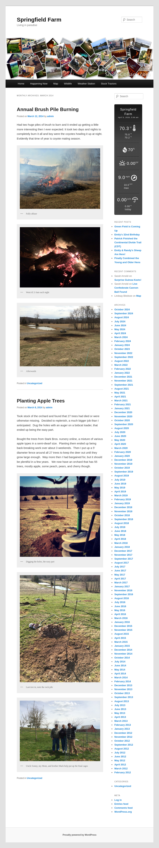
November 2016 (123, 590)
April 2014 (120, 673)
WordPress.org (123, 811)
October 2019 (122, 467)
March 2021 (121, 400)
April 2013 (120, 717)
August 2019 (121, 475)
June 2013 (120, 709)
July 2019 (119, 479)
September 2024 (123, 313)
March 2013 (121, 721)
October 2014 (122, 657)
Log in (118, 800)
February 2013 (122, 724)
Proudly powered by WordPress (79, 835)
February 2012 (122, 772)
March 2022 (121, 365)
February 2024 (122, 341)
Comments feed (123, 807)
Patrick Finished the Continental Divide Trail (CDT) (127, 242)
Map (55, 83)
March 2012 (121, 768)
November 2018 (123, 511)
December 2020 (123, 412)
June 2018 (120, 531)
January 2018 (122, 547)
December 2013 (123, 685)
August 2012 (121, 748)
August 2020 (121, 428)
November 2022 (123, 353)
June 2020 (120, 436)
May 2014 (119, 669)
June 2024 (120, 325)
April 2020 (120, 444)
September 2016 (123, 594)
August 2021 (121, 388)
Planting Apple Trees (41, 401)
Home (21, 83)
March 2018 (121, 543)
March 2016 (121, 618)
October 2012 (122, 740)
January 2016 (122, 622)
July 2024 (119, 321)
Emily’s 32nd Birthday (127, 234)
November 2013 (123, 689)
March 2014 (121, 677)
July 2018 (119, 527)
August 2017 (121, 562)
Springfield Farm (39, 19)
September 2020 (123, 424)
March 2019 (121, 495)
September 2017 (123, 558)
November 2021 (123, 380)
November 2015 (123, 630)
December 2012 (123, 733)
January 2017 (122, 586)
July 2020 (119, 432)
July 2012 (119, 752)
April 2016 (120, 614)
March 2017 (121, 582)
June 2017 (120, 570)
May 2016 (119, 610)
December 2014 (123, 649)
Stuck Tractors (108, 83)
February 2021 (122, 404)
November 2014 (123, 653)
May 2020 (119, 440)
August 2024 (121, 317)
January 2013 (122, 728)
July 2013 (119, 705)
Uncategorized (34, 383)
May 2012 (119, 760)
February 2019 (122, 499)
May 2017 (119, 574)
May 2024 (119, 329)
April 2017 (120, 578)
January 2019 (122, 503)
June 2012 (120, 756)
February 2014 (122, 681)
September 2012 (123, 744)
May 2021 (119, 392)
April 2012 (120, 764)
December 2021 (123, 376)
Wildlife (68, 83)
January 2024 (122, 345)
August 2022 (121, 361)
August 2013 (121, 701)
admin (50, 116)
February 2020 (122, 452)
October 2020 (122, 420)
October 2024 (122, 309)
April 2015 (120, 638)
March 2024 (121, 337)
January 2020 (122, 456)
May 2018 (119, 535)
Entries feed (121, 803)
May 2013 (119, 713)
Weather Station (86, 83)
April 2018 (120, 538)
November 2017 (123, 554)
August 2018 (121, 523)
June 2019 (120, 483)
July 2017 (119, 566)
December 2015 (123, 626)
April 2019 (120, 491)
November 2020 (123, 416)
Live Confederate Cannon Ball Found (126, 287)
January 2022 (122, 372)
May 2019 (119, 487)
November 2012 (123, 736)
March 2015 (121, 641)
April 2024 (120, 333)
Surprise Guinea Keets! (127, 279)
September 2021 (123, 384)
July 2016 (119, 602)
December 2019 (123, 459)
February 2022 (122, 368)
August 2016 (121, 598)
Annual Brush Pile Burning (48, 109)
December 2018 (123, 507)
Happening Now (38, 83)
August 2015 (121, 633)
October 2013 (122, 693)
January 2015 (122, 645)
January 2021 (122, 408)
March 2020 (121, 448)
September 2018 (123, 519)
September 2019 (123, 471)
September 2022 (123, 357)
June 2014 (120, 665)
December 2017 (123, 550)
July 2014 (119, 661)
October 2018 (122, 515)
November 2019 (123, 463)
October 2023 (122, 349)
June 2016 (120, 606)
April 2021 (120, 396)
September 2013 (123, 697)
